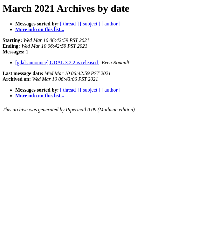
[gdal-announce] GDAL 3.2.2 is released (57, 62)
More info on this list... (39, 29)
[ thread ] (69, 23)
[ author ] (111, 23)
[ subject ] (90, 23)
